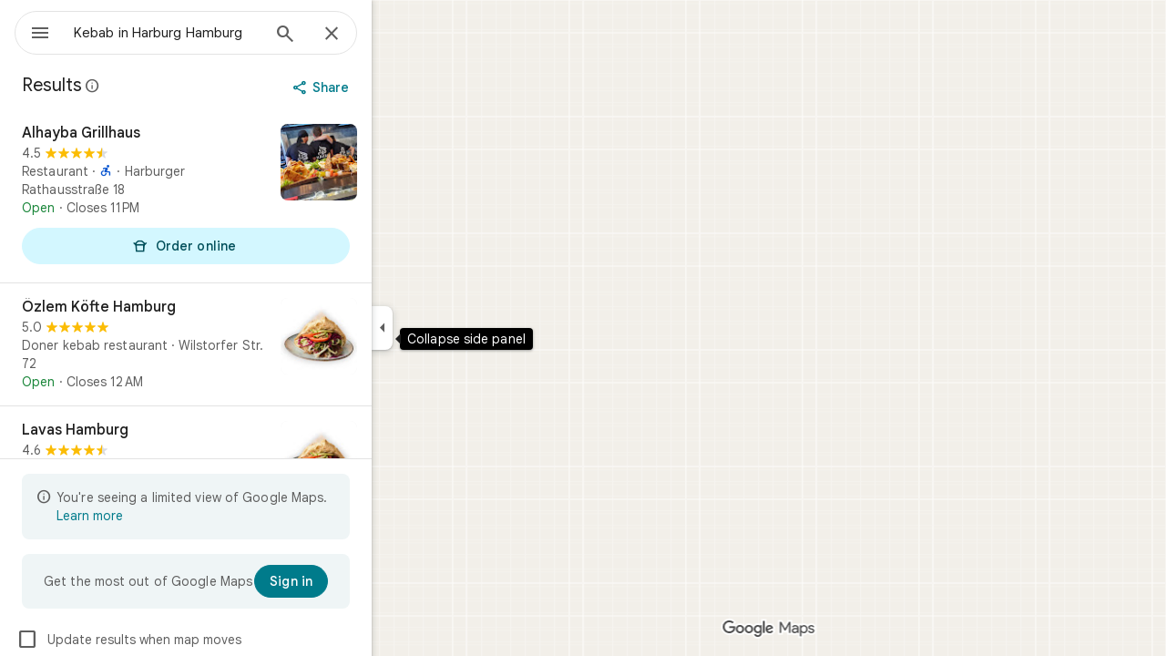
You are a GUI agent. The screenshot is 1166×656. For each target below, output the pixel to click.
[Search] (351, 35)
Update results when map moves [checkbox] (194, 640)
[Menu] (33, 31)
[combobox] (214, 33)
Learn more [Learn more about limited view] (155, 515)
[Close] (397, 34)
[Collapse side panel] (447, 328)
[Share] (388, 87)
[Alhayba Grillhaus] (251, 195)
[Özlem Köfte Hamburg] (251, 344)
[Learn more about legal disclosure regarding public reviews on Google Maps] (158, 85)
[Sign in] (357, 581)
